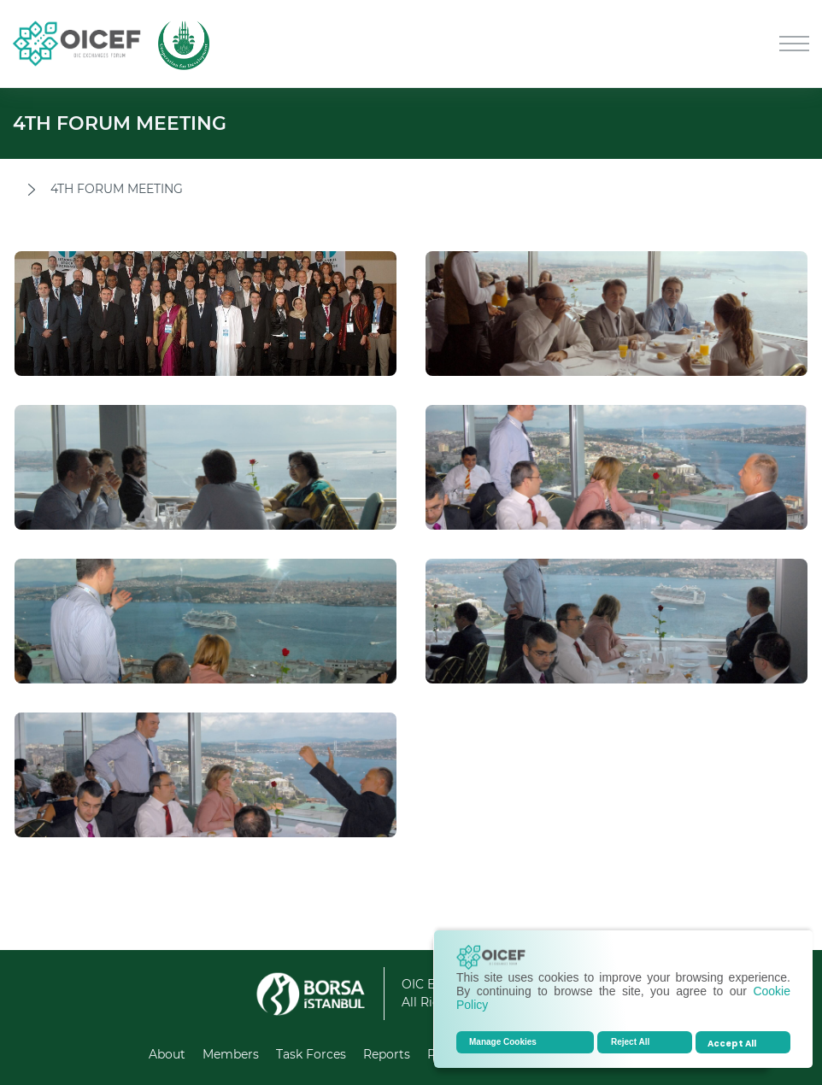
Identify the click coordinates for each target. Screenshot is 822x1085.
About (167, 1054)
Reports (386, 1054)
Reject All (630, 1042)
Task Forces (311, 1054)
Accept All (732, 1043)
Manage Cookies (503, 1042)
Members (231, 1054)
